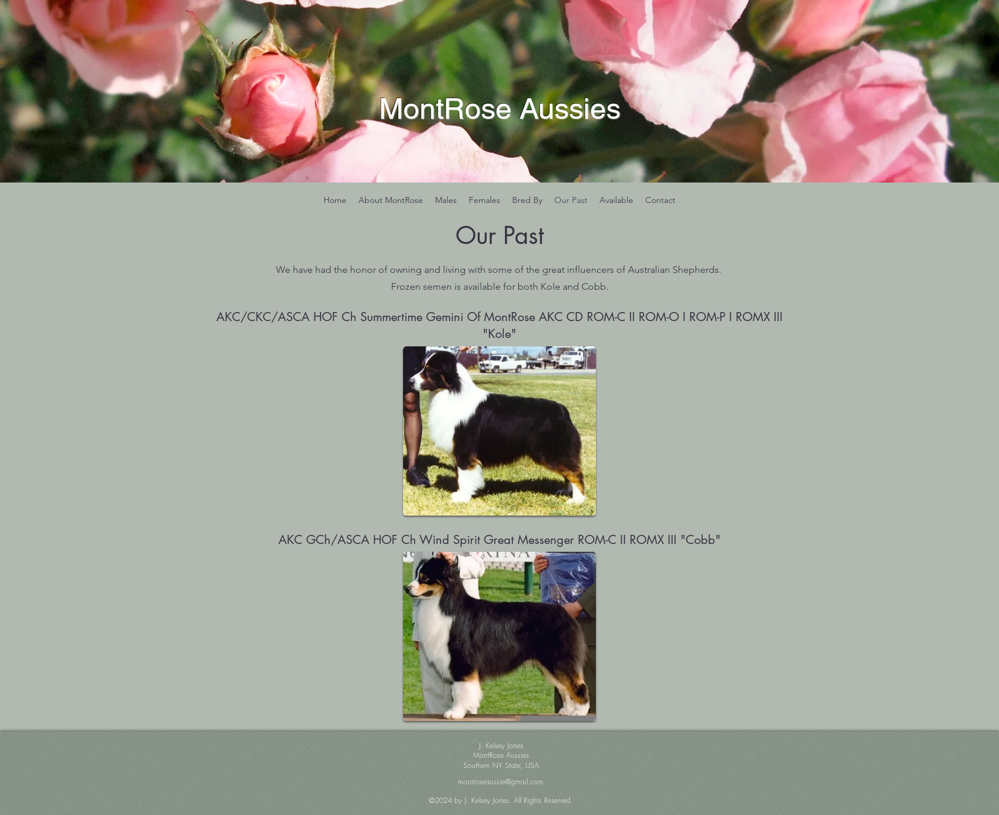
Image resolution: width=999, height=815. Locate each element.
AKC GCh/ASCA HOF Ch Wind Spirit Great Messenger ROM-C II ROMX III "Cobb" (499, 540)
